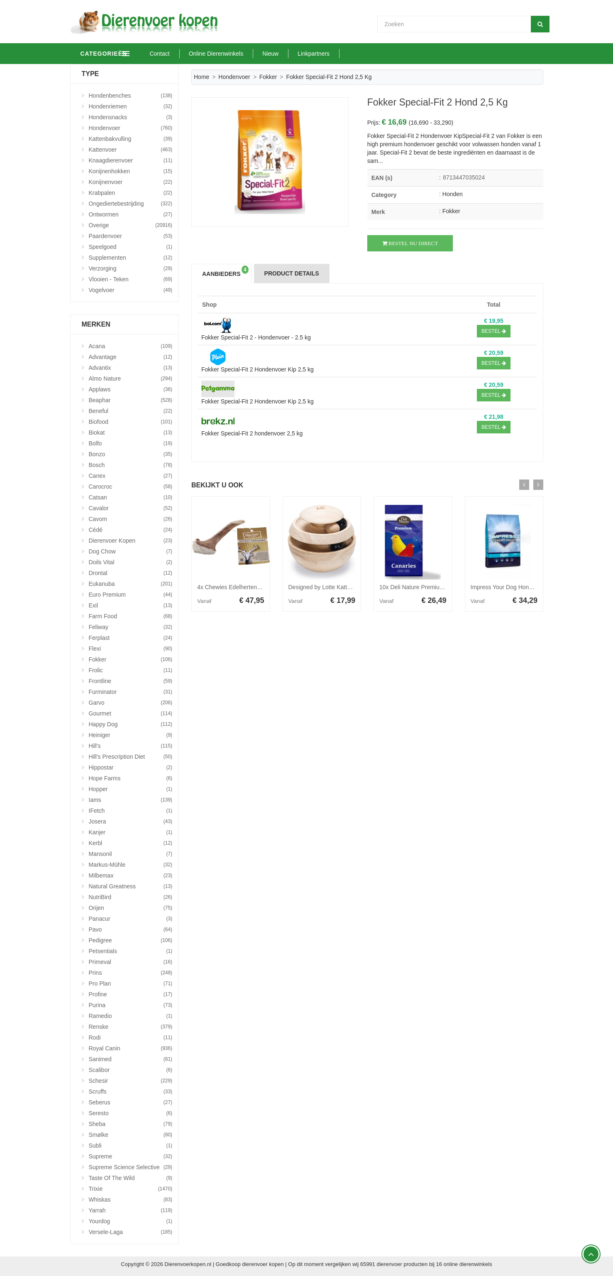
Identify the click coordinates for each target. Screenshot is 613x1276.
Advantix (131, 367)
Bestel (493, 331)
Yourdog (131, 1221)
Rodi (131, 1037)
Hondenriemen (131, 106)
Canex (131, 475)
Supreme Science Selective (131, 1167)
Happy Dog (131, 724)
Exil (131, 605)
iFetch (131, 810)
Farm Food (131, 616)
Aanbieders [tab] (225, 272)
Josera (131, 821)
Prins (131, 972)
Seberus (131, 1102)
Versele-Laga (131, 1232)
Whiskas (131, 1199)
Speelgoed (131, 246)
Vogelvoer (131, 290)
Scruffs (131, 1091)
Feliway (131, 627)
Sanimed (131, 1059)
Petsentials (131, 951)
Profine (131, 994)
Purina (131, 1005)
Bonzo (131, 454)
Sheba (131, 1124)
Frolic (131, 670)
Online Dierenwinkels (254, 53)
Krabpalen (131, 192)
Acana (131, 346)
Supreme (131, 1156)
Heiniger (131, 735)
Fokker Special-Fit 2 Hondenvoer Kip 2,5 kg (257, 369)
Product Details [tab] (291, 273)
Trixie (131, 1188)
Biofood (131, 421)
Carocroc (131, 486)
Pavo (131, 929)
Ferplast (131, 637)
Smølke (131, 1134)
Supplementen (131, 257)
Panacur (131, 918)
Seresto (131, 1113)
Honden (452, 194)
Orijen (131, 907)
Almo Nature (131, 378)
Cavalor (131, 508)
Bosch (131, 465)
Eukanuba (131, 583)
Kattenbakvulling (131, 138)
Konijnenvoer (131, 182)
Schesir (131, 1080)
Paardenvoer (131, 236)
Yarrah (131, 1210)
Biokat (131, 432)
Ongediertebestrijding (131, 203)
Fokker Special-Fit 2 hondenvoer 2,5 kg (252, 433)
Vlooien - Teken (131, 279)
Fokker (268, 77)
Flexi (131, 648)
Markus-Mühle (131, 864)
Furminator (131, 691)
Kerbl (131, 843)
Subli (131, 1145)
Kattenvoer (131, 149)
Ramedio (131, 1015)
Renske (131, 1026)
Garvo (131, 702)
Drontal (131, 573)
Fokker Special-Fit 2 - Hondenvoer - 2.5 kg (256, 337)
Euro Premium (131, 594)
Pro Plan (131, 983)
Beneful (131, 411)
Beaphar (131, 400)
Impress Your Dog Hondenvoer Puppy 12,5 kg (530, 587)
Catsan (131, 497)
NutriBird (131, 897)
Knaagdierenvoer (131, 160)
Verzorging (131, 268)
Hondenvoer (234, 77)
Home (201, 77)
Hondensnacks (131, 117)
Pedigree (131, 940)
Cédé (131, 529)
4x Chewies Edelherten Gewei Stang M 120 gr (256, 587)
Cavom (131, 519)
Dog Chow (131, 551)
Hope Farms (131, 778)
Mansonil (131, 853)
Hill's (131, 745)
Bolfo (131, 443)
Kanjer (131, 832)
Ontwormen (131, 214)
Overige (131, 225)
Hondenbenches (131, 95)
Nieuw (309, 53)
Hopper (131, 789)
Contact (198, 53)
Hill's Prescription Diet (131, 756)
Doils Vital (131, 562)
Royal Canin (131, 1048)
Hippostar (131, 767)
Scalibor (131, 1070)
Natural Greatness (131, 886)
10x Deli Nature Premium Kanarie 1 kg (429, 587)
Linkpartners (352, 53)
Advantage (131, 357)
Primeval (131, 961)
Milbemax (131, 875)
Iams (131, 799)
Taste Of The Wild (131, 1178)
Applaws (131, 389)
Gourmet (131, 713)
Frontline (131, 681)
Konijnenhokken (131, 171)
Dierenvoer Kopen (131, 540)
